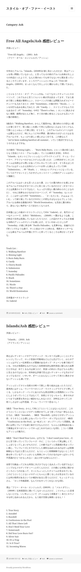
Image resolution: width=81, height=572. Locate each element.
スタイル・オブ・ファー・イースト (31, 8)
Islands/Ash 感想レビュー (28, 325)
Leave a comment (55, 313)
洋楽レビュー (33, 313)
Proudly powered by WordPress (18, 567)
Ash (25, 313)
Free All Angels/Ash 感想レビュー (35, 40)
